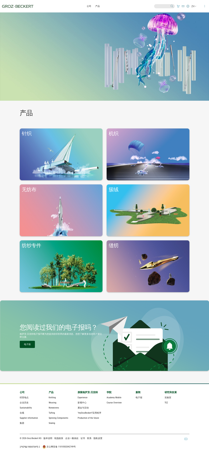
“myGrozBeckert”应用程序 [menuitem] (89, 413)
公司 (89, 6)
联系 (89, 438)
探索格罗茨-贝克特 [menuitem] (88, 392)
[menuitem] (178, 6)
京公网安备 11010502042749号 (59, 447)
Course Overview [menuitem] (114, 402)
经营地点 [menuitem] (24, 397)
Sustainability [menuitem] (26, 407)
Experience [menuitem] (82, 397)
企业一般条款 (71, 438)
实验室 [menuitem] (168, 397)
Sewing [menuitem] (52, 423)
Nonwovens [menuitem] (54, 407)
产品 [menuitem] (51, 392)
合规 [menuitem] (22, 413)
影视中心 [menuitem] (82, 402)
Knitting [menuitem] (52, 397)
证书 (83, 438)
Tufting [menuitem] (52, 413)
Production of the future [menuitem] (88, 418)
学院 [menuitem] (109, 392)
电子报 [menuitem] (139, 397)
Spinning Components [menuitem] (58, 418)
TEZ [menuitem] (166, 402)
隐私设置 (98, 438)
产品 (97, 6)
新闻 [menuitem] (138, 392)
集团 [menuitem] (22, 423)
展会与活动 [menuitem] (83, 407)
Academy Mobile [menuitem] (114, 397)
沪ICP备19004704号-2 (30, 447)
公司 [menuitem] (22, 392)
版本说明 (47, 438)
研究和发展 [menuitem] (171, 392)
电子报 (27, 344)
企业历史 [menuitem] (24, 402)
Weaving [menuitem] (52, 402)
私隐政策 (58, 438)
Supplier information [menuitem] (29, 418)
